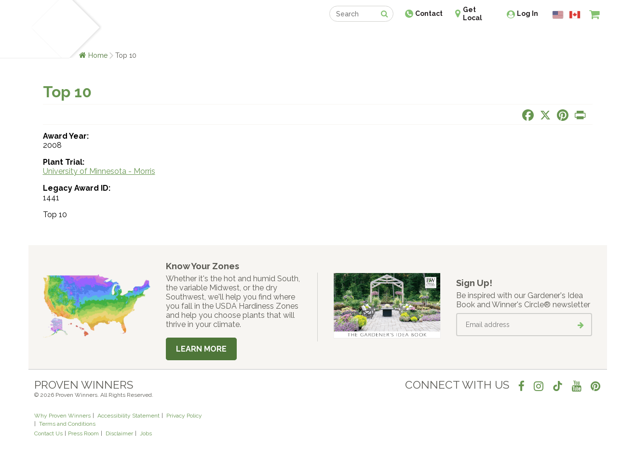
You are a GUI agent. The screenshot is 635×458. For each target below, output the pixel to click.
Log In (527, 13)
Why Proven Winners (62, 415)
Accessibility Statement (128, 415)
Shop (310, 37)
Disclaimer (119, 433)
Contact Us (48, 433)
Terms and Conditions (67, 423)
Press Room (83, 433)
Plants (118, 37)
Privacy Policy (184, 415)
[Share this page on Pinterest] (562, 115)
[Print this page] (580, 115)
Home (98, 55)
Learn (150, 37)
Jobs (146, 433)
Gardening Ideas (200, 37)
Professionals (390, 37)
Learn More (201, 348)
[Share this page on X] (545, 115)
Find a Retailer (265, 37)
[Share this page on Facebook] (528, 115)
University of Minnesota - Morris (99, 171)
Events (342, 37)
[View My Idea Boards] (577, 38)
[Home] (45, 28)
